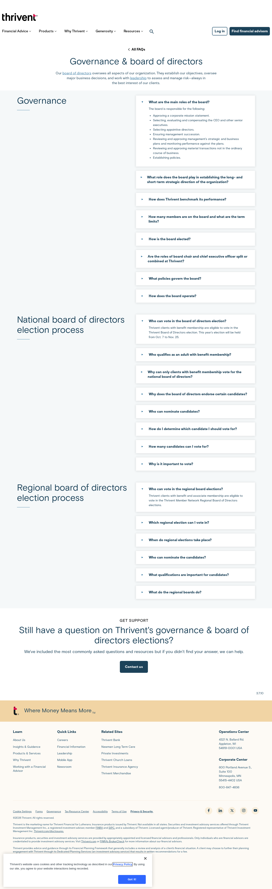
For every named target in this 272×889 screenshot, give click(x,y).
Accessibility (100, 811)
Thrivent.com (88, 841)
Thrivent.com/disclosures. (49, 831)
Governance (54, 811)
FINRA (99, 827)
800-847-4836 (229, 787)
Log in (220, 34)
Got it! (132, 879)
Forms (39, 811)
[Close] (145, 858)
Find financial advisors (250, 34)
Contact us (134, 667)
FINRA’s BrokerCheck (112, 841)
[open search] (151, 34)
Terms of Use (119, 811)
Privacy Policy (122, 864)
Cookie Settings (22, 811)
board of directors (76, 73)
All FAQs (138, 49)
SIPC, (112, 827)
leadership (138, 78)
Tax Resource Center (77, 811)
